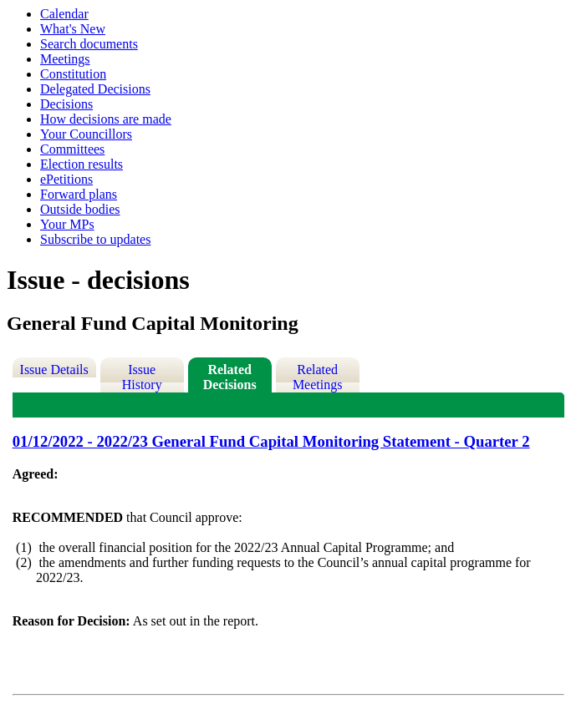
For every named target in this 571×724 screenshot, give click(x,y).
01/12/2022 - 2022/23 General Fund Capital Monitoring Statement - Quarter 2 (271, 441)
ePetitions (66, 179)
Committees (72, 149)
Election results (81, 164)
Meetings (65, 59)
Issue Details (54, 369)
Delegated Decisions (95, 89)
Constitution (73, 74)
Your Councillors (86, 134)
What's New (72, 29)
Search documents (89, 44)
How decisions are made (105, 119)
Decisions (66, 104)
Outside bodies (80, 209)
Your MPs (67, 224)
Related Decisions (230, 377)
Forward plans (78, 194)
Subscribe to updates (95, 239)
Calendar (64, 14)
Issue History (142, 377)
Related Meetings (318, 377)
